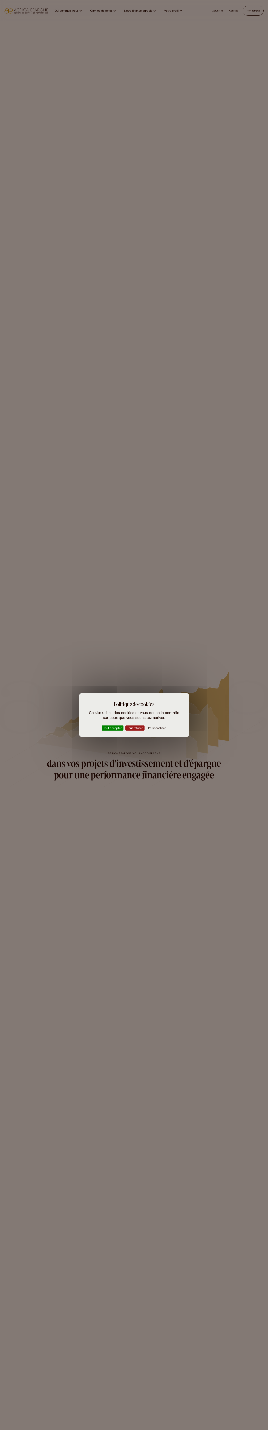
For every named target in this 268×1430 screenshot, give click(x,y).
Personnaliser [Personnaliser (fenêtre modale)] (157, 728)
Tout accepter (112, 728)
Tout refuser (135, 728)
